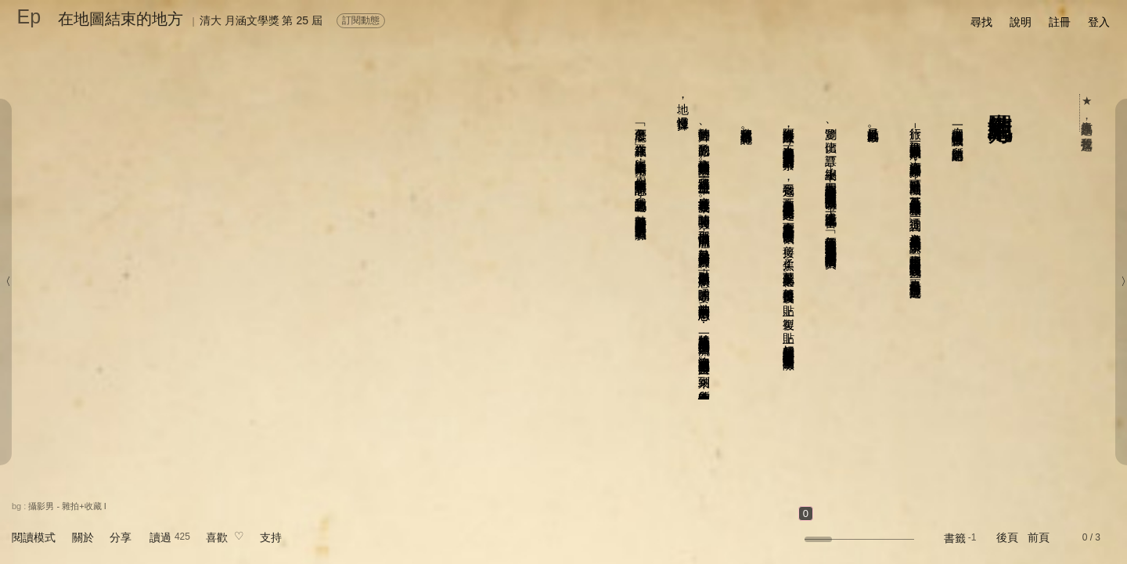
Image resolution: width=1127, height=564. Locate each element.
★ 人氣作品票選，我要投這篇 (1087, 113)
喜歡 (217, 537)
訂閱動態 (361, 20)
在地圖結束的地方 (120, 18)
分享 (120, 537)
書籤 (955, 538)
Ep (29, 16)
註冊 (1060, 22)
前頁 (1039, 537)
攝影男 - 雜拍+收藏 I (67, 506)
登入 (1099, 22)
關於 (83, 537)
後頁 (1007, 537)
